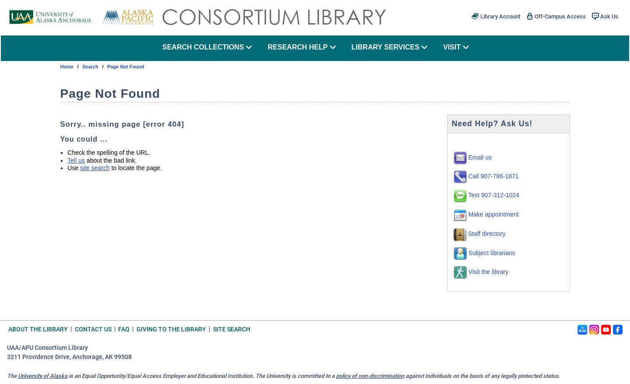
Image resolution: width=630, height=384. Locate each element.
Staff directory (480, 233)
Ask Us (605, 16)
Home (67, 66)
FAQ (124, 329)
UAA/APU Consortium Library (47, 348)
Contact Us (93, 329)
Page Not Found (125, 66)
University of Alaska (42, 376)
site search (95, 167)
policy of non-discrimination (370, 376)
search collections (207, 47)
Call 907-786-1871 (486, 176)
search (90, 66)
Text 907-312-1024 (486, 195)
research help (302, 47)
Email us (473, 157)
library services (389, 47)
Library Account (496, 16)
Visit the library (481, 271)
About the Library (38, 329)
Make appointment (486, 214)
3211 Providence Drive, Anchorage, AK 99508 (69, 357)
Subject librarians (484, 252)
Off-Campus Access (556, 16)
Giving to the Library (171, 329)
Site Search (231, 329)
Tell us (76, 160)
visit (456, 47)
